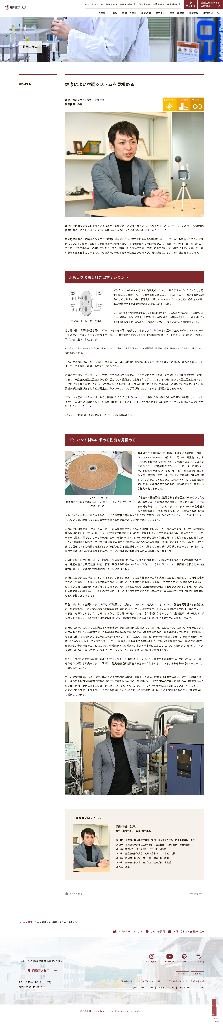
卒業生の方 (158, 4)
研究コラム (25, 83)
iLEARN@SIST (196, 987)
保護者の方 (111, 4)
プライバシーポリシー (141, 994)
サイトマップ (185, 994)
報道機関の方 (174, 4)
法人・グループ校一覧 (149, 987)
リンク (201, 994)
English (182, 980)
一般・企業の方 (128, 4)
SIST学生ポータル (174, 987)
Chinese (198, 980)
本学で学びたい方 (94, 4)
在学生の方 (144, 4)
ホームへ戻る (75, 893)
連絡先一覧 (127, 987)
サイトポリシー (166, 994)
